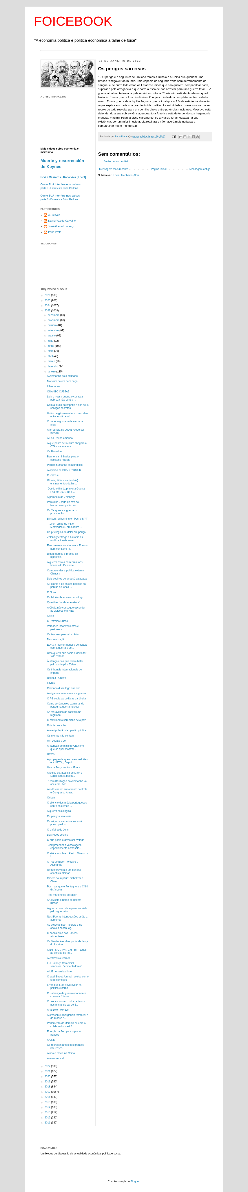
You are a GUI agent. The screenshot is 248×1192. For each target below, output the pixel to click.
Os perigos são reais (59, 816)
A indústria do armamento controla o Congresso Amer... (67, 791)
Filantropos (53, 386)
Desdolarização (56, 639)
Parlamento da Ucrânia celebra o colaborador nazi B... (66, 1025)
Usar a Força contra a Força (63, 767)
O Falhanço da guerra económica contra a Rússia (66, 995)
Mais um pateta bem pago (62, 381)
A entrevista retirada (59, 958)
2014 (48, 1107)
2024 (48, 305)
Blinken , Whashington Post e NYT (67, 518)
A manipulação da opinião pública (66, 730)
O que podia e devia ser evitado (65, 840)
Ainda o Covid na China (61, 1053)
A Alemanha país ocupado (62, 375)
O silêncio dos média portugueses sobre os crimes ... (67, 804)
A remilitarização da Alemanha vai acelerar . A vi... (67, 783)
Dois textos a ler (56, 725)
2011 (48, 1122)
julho (51, 340)
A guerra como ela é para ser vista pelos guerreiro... (67, 910)
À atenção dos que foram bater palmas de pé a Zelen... (65, 663)
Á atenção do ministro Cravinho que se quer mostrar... (65, 747)
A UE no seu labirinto (59, 971)
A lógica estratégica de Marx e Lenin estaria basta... (64, 774)
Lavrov (51, 682)
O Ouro (51, 592)
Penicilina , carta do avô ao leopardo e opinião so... (63, 503)
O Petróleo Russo (57, 621)
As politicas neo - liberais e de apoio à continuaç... (64, 926)
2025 (48, 300)
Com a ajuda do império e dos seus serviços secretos (68, 406)
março (52, 361)
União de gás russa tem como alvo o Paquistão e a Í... (67, 415)
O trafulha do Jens (58, 829)
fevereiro (53, 366)
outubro (52, 325)
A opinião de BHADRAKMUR (64, 470)
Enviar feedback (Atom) (126, 175)
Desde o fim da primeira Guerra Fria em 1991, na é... (66, 490)
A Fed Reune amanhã (60, 438)
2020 (48, 1076)
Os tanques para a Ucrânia (62, 634)
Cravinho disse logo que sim (63, 688)
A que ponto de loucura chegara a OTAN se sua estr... (67, 445)
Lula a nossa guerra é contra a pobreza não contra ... (65, 398)
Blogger (135, 1181)
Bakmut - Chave (56, 677)
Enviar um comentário (116, 161)
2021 (48, 1071)
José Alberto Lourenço (61, 226)
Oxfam (51, 797)
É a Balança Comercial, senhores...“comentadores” (64, 965)
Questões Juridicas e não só (63, 602)
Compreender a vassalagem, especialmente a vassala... (64, 846)
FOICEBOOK (73, 21)
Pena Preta (54, 232)
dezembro (54, 315)
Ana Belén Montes (58, 1009)
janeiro (52, 371)
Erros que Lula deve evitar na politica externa (64, 986)
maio (51, 350)
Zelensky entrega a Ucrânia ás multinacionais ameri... (65, 539)
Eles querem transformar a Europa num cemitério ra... (67, 547)
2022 (48, 1066)
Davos (51, 754)
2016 (48, 1096)
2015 (48, 1102)
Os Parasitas (54, 451)
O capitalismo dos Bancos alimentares (62, 935)
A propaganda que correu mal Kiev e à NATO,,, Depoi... (67, 761)
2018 (48, 1086)
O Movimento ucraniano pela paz (66, 720)
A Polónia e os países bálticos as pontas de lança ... (66, 585)
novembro (54, 320)
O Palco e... (54, 475)
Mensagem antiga (200, 169)
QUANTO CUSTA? (58, 391)
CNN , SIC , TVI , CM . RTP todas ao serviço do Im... (66, 951)
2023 (48, 310)
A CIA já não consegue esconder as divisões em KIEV (66, 609)
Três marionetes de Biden (62, 894)
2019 (48, 1081)
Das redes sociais (57, 834)
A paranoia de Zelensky (61, 496)
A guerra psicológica (59, 811)
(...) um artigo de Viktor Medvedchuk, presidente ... (64, 525)
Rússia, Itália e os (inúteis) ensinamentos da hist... (62, 482)
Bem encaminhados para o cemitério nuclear (62, 458)
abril (50, 356)
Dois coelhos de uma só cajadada (67, 578)
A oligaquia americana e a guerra (66, 693)
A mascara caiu (56, 1058)
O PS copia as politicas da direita (66, 698)
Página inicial (159, 169)
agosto (52, 335)
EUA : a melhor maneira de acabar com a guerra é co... (67, 646)
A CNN (51, 1039)
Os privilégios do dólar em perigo (66, 532)
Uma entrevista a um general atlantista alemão (64, 871)
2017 (48, 1091)
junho (51, 345)
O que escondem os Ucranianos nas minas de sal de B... (66, 1003)
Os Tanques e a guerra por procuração (62, 512)
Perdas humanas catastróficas (64, 464)
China (50, 615)
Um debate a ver (57, 740)
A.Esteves (54, 215)
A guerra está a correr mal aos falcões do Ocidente (64, 564)
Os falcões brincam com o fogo (65, 597)
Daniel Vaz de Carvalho (62, 220)
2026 (48, 295)
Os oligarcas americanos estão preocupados (65, 823)
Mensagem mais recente (113, 169)
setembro (53, 330)
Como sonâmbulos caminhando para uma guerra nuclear (65, 705)
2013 (48, 1112)
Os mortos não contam (60, 735)
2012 (48, 1117)
